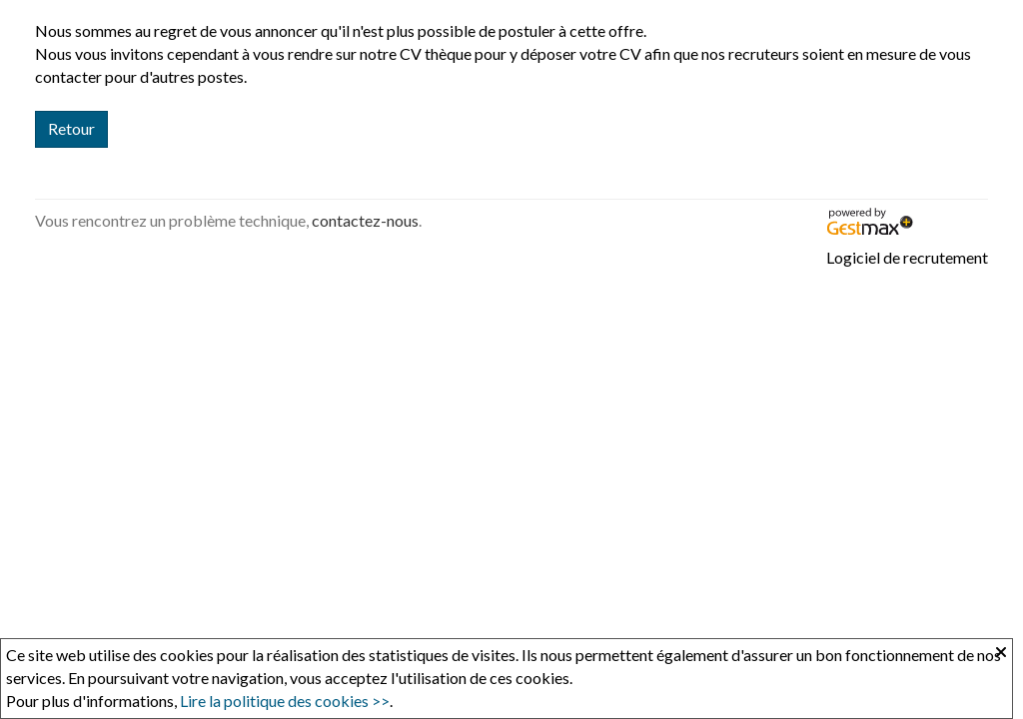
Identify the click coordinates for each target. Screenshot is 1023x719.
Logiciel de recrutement (907, 257)
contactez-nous (365, 220)
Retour (71, 128)
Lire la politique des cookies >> (285, 700)
